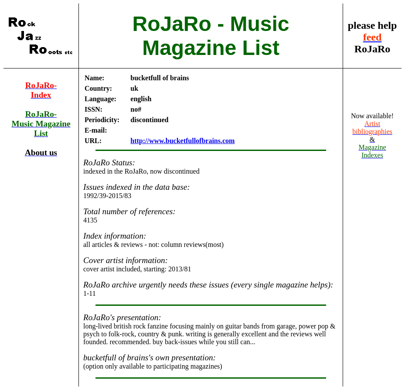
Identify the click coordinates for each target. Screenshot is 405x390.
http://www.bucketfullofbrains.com (182, 140)
